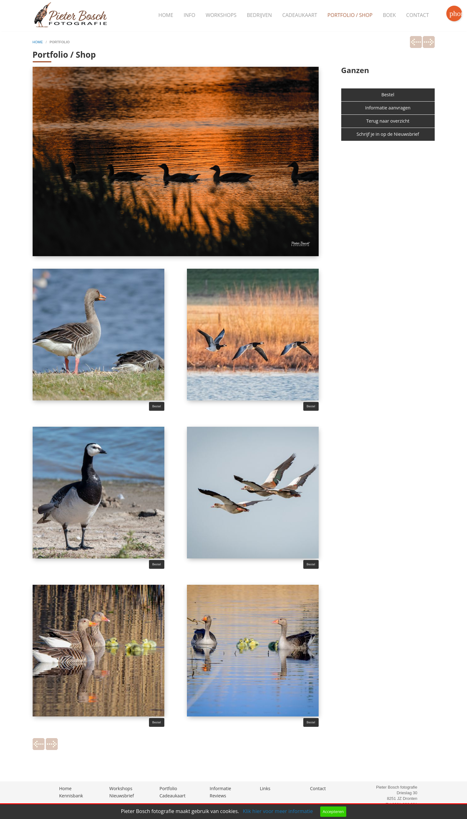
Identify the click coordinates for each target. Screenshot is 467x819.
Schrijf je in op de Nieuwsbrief (388, 134)
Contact (417, 15)
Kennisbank (71, 796)
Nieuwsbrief (121, 796)
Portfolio (168, 788)
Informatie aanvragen (388, 108)
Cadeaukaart (299, 15)
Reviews (218, 796)
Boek (389, 15)
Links (265, 788)
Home (165, 15)
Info (189, 15)
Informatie (220, 788)
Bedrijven (259, 15)
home (38, 42)
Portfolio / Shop (350, 15)
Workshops (221, 15)
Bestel (156, 406)
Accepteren (333, 811)
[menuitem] (166, 15)
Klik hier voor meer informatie (278, 811)
